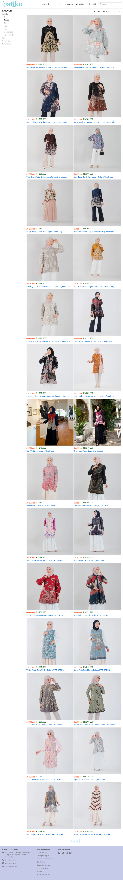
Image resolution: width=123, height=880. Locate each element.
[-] (59, 853)
